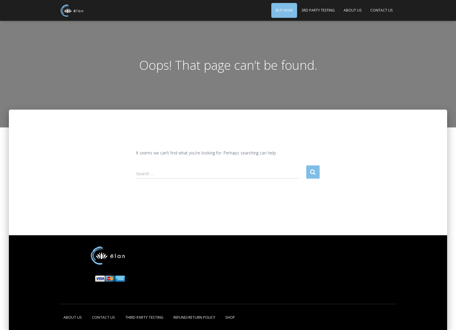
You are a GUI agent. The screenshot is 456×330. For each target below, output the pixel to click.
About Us (352, 10)
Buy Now (284, 10)
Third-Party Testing (144, 317)
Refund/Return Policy (194, 317)
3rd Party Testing (318, 10)
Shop (230, 317)
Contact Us (381, 10)
